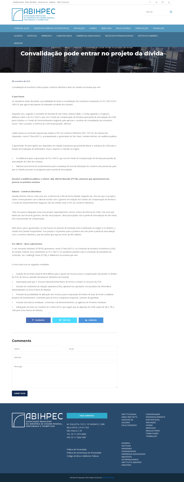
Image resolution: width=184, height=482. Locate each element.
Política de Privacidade (77, 449)
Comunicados (129, 451)
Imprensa (127, 448)
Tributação (152, 433)
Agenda (126, 443)
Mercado (151, 428)
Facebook (38, 320)
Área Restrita (31, 2)
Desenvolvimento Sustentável (155, 418)
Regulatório (153, 431)
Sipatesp (126, 465)
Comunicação (153, 414)
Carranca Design (108, 478)
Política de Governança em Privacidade (84, 452)
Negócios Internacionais (130, 458)
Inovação (151, 422)
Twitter (64, 320)
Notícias (126, 446)
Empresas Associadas (133, 454)
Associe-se (43, 2)
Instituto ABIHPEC (132, 462)
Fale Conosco (63, 2)
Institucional (18, 2)
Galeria (52, 2)
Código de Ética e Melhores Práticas (83, 456)
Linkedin (91, 320)
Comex (149, 425)
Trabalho (151, 436)
